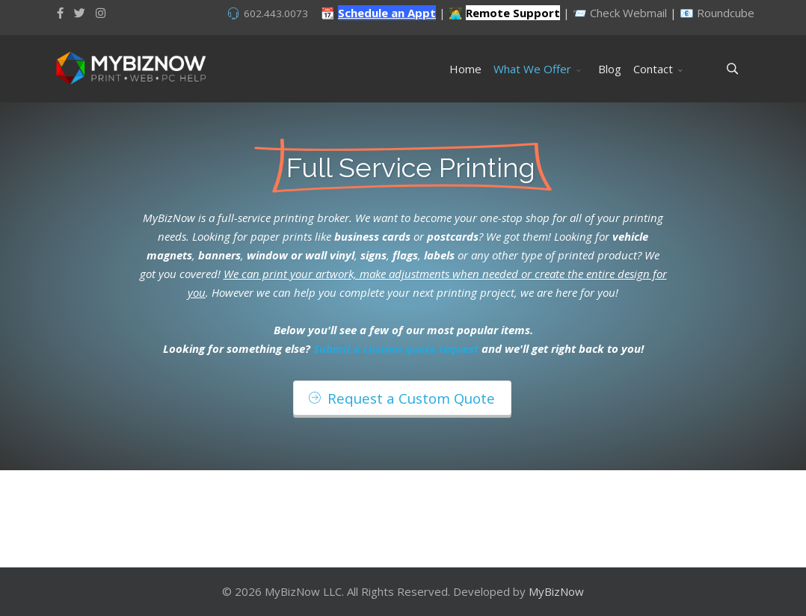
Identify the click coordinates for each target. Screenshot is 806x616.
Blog (609, 68)
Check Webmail (628, 12)
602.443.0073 (276, 13)
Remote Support (513, 12)
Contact (653, 68)
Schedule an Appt (387, 12)
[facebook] (60, 12)
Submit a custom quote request (396, 348)
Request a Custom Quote (402, 398)
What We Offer (532, 68)
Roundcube (725, 12)
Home (465, 68)
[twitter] (79, 12)
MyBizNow (556, 591)
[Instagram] (100, 12)
